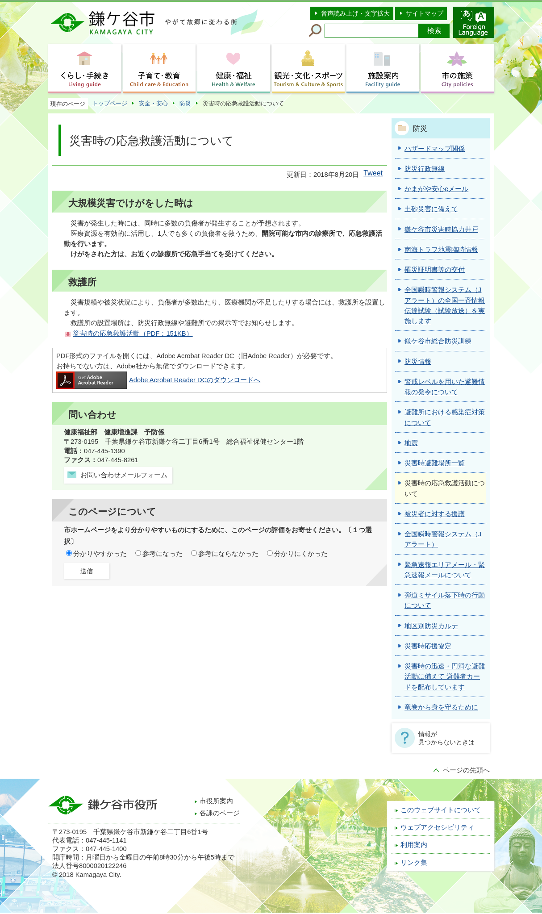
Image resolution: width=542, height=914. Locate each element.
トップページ (109, 103)
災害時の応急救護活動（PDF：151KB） (133, 333)
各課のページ (220, 813)
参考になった (162, 553)
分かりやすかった (100, 553)
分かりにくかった (301, 553)
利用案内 (413, 844)
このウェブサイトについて (440, 810)
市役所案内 (216, 801)
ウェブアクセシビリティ (437, 827)
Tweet (373, 173)
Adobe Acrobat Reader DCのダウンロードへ (158, 380)
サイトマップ (424, 13)
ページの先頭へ (466, 770)
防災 (185, 103)
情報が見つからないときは (446, 738)
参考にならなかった (228, 553)
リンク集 (413, 862)
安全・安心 (153, 103)
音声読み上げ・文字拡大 (355, 13)
